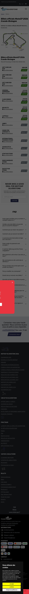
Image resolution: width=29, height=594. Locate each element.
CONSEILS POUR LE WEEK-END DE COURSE (12, 370)
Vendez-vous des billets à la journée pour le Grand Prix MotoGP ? (12, 224)
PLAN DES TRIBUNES (6, 414)
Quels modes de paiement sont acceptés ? (11, 244)
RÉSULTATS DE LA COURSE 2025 (9, 377)
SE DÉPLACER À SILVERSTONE (9, 428)
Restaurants (4, 462)
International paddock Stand (8, 487)
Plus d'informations (7, 70)
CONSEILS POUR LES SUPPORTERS (10, 367)
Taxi (2, 433)
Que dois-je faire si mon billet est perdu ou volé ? (13, 280)
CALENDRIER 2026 (6, 357)
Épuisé (24, 125)
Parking (3, 431)
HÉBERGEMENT (5, 441)
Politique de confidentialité (8, 525)
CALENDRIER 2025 (6, 384)
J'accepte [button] (12, 584)
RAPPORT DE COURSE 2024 (8, 387)
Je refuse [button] (12, 586)
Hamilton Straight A (6, 484)
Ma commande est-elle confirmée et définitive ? (12, 260)
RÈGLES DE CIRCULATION (8, 438)
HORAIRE (3, 362)
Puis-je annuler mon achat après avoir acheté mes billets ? (13, 266)
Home (2, 14)
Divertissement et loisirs (7, 465)
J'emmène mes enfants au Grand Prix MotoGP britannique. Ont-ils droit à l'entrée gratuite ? (13, 297)
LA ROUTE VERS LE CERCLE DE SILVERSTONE (13, 426)
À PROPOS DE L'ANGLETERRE (9, 460)
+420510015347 (8, 330)
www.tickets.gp (14, 512)
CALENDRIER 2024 (6, 389)
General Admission (5, 477)
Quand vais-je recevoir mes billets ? (12, 275)
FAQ (14, 507)
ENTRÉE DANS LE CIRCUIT (8, 401)
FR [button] (22, 4)
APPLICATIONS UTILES (7, 445)
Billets (14, 510)
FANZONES (4, 409)
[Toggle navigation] (26, 8)
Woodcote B (4, 489)
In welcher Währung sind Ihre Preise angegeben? (12, 249)
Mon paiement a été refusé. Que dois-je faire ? (13, 255)
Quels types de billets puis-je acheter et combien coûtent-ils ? (13, 219)
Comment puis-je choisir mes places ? (13, 230)
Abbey (2, 479)
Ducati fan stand (5, 497)
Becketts (3, 499)
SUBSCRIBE (14, 200)
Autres (2, 502)
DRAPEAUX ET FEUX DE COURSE (9, 372)
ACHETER (24, 70)
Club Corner (4, 482)
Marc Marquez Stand (6, 494)
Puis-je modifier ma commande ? (11, 271)
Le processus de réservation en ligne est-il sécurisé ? (12, 238)
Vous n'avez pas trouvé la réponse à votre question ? (12, 303)
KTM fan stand (5, 492)
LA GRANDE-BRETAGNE (7, 457)
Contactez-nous (14, 334)
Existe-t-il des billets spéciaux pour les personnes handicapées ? (13, 291)
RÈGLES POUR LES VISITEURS (9, 406)
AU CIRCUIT (4, 443)
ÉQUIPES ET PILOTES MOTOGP (9, 360)
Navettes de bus (5, 436)
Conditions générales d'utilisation (9, 523)
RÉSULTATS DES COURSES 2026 (9, 375)
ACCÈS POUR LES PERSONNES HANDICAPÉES (13, 411)
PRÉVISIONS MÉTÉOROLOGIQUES (10, 365)
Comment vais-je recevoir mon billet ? (13, 234)
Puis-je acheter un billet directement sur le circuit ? (13, 285)
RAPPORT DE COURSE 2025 (8, 382)
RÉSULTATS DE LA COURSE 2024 (9, 379)
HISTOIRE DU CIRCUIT (7, 404)
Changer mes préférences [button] (11, 589)
